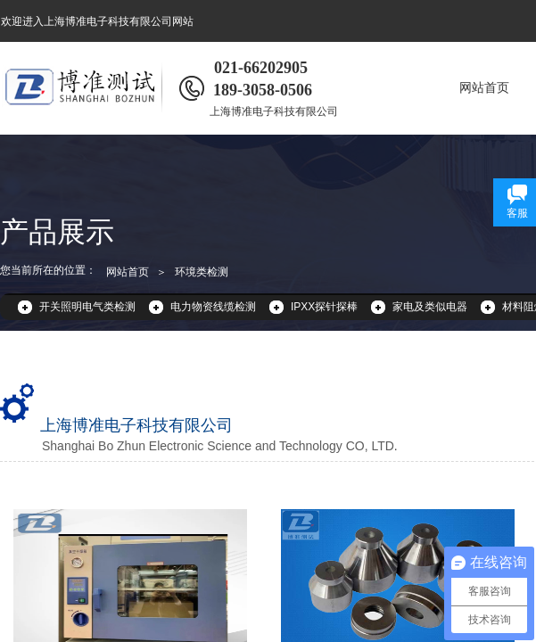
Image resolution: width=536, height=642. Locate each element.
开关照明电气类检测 (87, 306)
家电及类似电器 (429, 306)
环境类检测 (201, 272)
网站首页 (484, 88)
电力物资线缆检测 (213, 306)
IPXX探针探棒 (324, 306)
